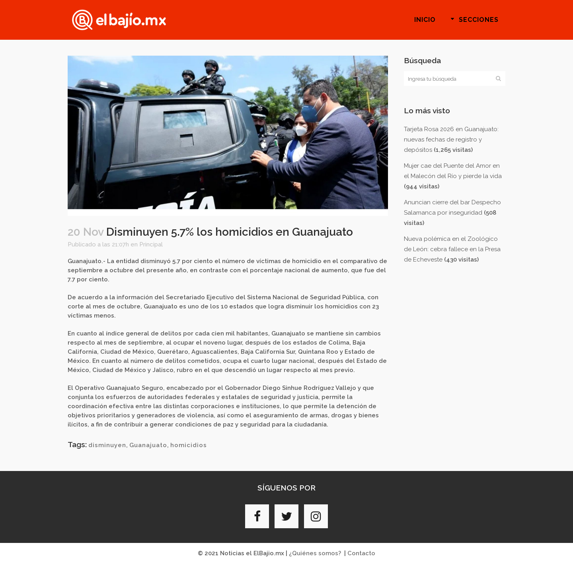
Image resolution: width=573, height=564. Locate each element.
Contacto (361, 553)
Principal (151, 244)
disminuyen (107, 445)
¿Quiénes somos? (315, 553)
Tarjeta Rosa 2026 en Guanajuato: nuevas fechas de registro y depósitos (451, 139)
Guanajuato (148, 445)
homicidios (188, 445)
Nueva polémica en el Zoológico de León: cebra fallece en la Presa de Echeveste (452, 249)
